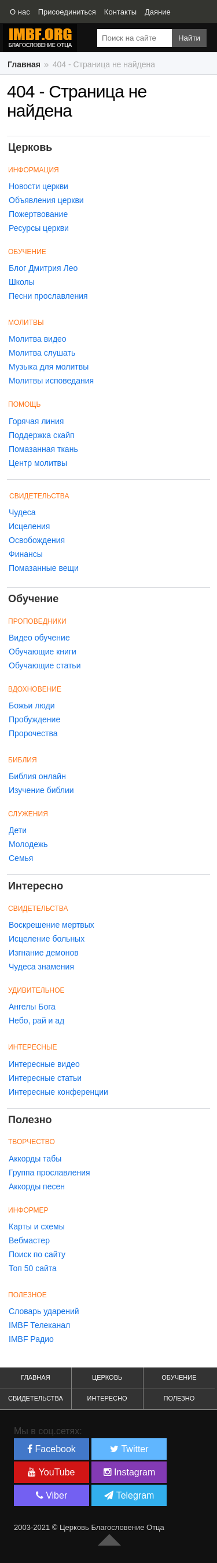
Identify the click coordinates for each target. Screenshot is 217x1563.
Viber (52, 1495)
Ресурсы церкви (39, 228)
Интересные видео (44, 1064)
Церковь (107, 1377)
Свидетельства (39, 496)
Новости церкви (38, 186)
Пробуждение (34, 719)
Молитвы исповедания (51, 380)
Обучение (178, 1377)
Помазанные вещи (44, 568)
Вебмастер (29, 1240)
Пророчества (33, 733)
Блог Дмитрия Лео (43, 268)
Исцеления (29, 526)
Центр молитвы (38, 463)
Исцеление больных (46, 938)
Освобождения (37, 540)
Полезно (178, 1398)
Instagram (130, 1472)
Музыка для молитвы (49, 366)
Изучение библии (41, 790)
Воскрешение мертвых (51, 924)
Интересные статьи (45, 1078)
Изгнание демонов (44, 952)
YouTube (51, 1472)
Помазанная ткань (43, 449)
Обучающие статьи (44, 665)
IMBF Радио (31, 1339)
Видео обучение (39, 637)
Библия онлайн (37, 776)
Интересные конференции (58, 1092)
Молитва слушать (42, 352)
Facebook (51, 1449)
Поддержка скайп (42, 435)
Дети (18, 830)
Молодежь (28, 844)
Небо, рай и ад (36, 1020)
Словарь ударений (44, 1311)
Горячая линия (36, 421)
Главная (35, 1377)
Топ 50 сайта (33, 1268)
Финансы (26, 554)
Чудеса (22, 512)
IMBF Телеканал (39, 1325)
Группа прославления (49, 1172)
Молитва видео (38, 338)
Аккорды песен (37, 1186)
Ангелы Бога (32, 1006)
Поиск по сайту (37, 1254)
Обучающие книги (42, 651)
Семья (21, 858)
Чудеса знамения (41, 966)
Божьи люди (32, 705)
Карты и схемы (37, 1226)
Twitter (129, 1449)
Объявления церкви (46, 200)
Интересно (107, 1398)
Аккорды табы (35, 1158)
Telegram (129, 1495)
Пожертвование (38, 214)
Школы (22, 282)
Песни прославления (48, 296)
